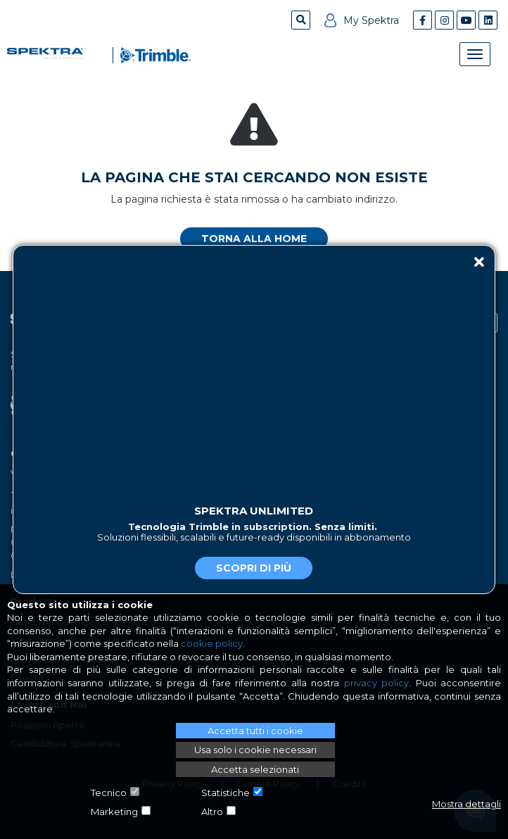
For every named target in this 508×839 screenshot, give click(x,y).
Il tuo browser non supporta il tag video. (254, 369)
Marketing (114, 811)
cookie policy (212, 643)
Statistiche (225, 792)
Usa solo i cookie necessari (255, 749)
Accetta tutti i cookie (255, 730)
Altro (212, 811)
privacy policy (376, 682)
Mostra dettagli (466, 803)
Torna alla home (254, 238)
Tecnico (109, 792)
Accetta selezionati (255, 769)
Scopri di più (253, 568)
